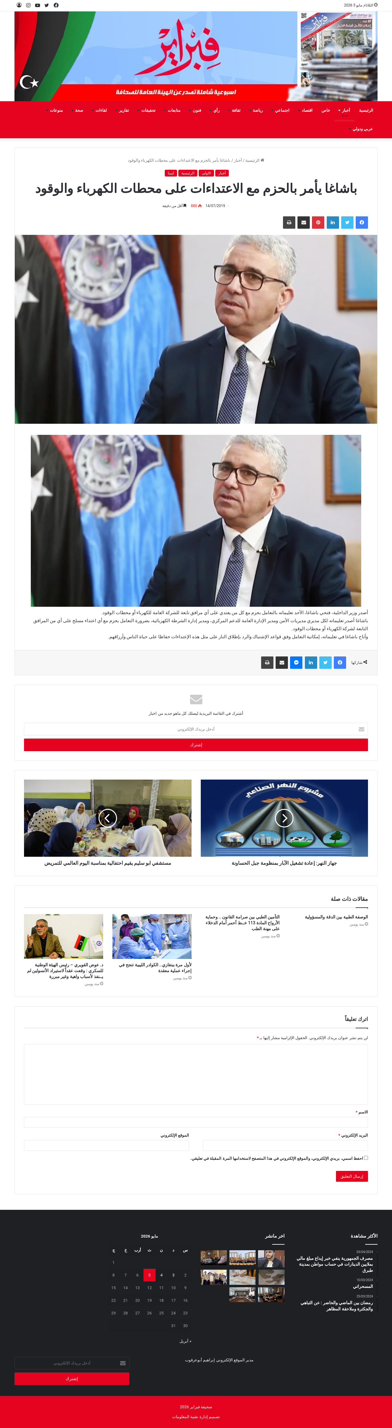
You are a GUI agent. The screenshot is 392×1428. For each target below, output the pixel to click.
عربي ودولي (363, 129)
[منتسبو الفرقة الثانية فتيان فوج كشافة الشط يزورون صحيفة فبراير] (214, 1277)
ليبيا (171, 173)
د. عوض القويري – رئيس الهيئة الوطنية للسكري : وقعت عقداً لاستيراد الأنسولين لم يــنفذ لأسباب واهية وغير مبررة (65, 970)
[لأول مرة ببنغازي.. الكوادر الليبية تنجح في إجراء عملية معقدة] (152, 936)
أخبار (346, 110)
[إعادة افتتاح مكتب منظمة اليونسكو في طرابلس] (242, 1257)
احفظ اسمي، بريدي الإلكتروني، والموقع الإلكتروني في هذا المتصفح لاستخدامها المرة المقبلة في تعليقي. (276, 1158)
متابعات (174, 110)
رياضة (258, 110)
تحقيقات (148, 110)
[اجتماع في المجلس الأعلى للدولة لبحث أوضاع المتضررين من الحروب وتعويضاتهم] (242, 1294)
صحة (79, 110)
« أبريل (185, 1341)
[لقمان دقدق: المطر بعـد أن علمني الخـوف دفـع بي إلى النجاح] (271, 1259)
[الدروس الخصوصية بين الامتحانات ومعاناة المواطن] (242, 1277)
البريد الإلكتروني (353, 1135)
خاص (325, 110)
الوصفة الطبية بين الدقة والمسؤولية (336, 916)
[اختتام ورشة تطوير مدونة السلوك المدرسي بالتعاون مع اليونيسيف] (271, 1294)
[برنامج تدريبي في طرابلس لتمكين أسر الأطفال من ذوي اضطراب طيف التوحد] (214, 1257)
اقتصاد (307, 110)
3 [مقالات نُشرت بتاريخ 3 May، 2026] (173, 1275)
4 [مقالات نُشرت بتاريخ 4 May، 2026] (161, 1275)
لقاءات (101, 110)
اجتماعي (282, 110)
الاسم (362, 1112)
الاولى (206, 173)
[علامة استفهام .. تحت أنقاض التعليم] (271, 1277)
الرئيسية (366, 110)
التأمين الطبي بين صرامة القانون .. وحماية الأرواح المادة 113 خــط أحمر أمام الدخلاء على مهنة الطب (242, 922)
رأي (216, 110)
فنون (197, 110)
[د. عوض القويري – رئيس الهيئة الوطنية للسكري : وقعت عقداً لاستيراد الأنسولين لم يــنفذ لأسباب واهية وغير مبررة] (63, 936)
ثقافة (236, 110)
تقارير (124, 110)
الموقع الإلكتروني (174, 1135)
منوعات (56, 110)
